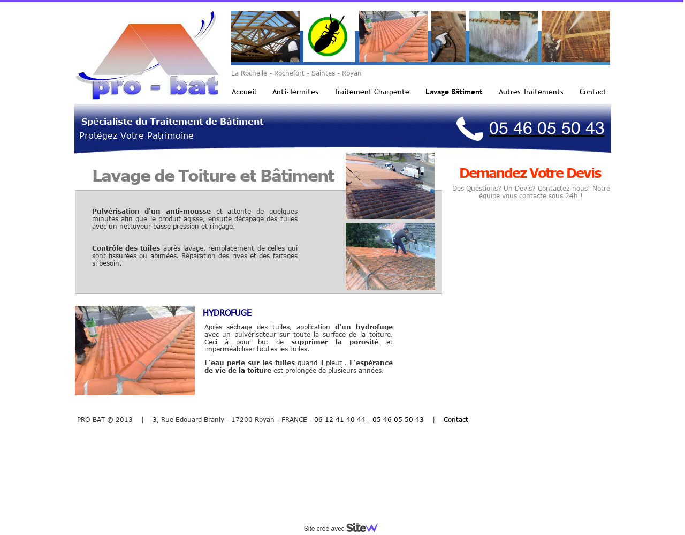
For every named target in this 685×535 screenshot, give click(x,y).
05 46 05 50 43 (398, 419)
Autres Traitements (531, 91)
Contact (593, 91)
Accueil (244, 91)
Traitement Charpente (371, 91)
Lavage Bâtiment (454, 91)
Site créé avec (345, 528)
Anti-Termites (295, 91)
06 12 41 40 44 (340, 419)
